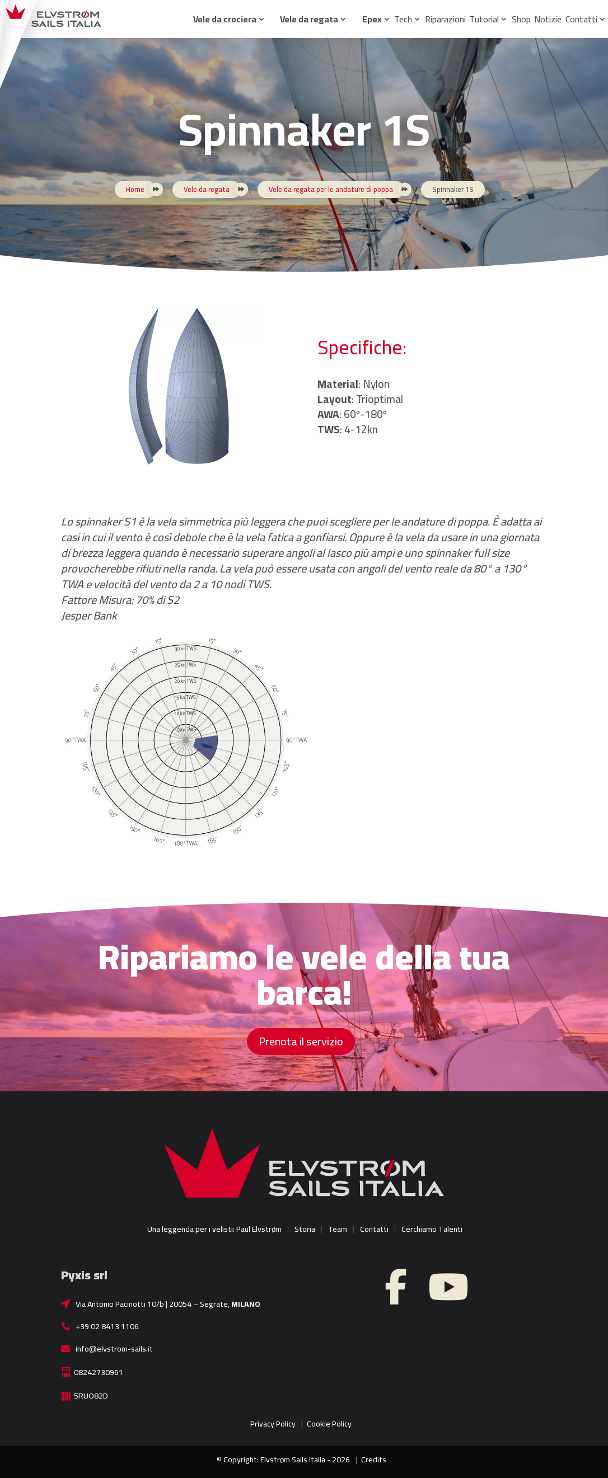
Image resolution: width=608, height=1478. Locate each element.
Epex (372, 19)
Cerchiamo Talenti (431, 1229)
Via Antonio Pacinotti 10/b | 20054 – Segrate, (168, 1304)
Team (337, 1229)
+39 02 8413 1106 (107, 1326)
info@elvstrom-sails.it (114, 1349)
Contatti (581, 19)
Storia (304, 1229)
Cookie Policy (329, 1423)
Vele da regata (309, 19)
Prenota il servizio (301, 1041)
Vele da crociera (224, 19)
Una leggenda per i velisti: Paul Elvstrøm (214, 1229)
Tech (403, 19)
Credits (373, 1459)
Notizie (548, 19)
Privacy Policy (273, 1423)
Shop (521, 19)
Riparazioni (445, 19)
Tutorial (484, 19)
